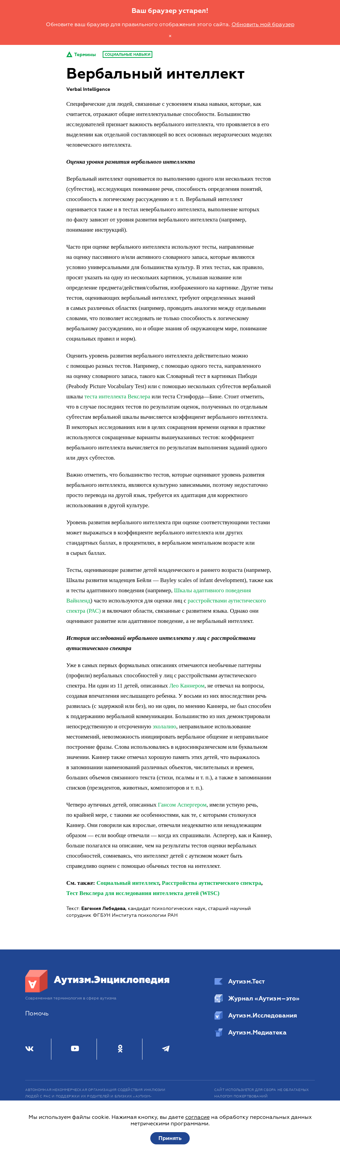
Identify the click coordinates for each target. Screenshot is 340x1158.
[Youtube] (75, 1049)
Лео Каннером (187, 685)
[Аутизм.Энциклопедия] (97, 990)
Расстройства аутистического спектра (211, 883)
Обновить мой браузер (263, 24)
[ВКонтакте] (29, 1049)
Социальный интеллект (128, 883)
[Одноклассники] (120, 1049)
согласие (197, 1117)
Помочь (37, 1014)
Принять (170, 1138)
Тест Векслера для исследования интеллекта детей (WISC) (142, 893)
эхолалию (164, 726)
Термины (81, 54)
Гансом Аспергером (182, 804)
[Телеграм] (166, 1049)
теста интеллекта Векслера (117, 396)
